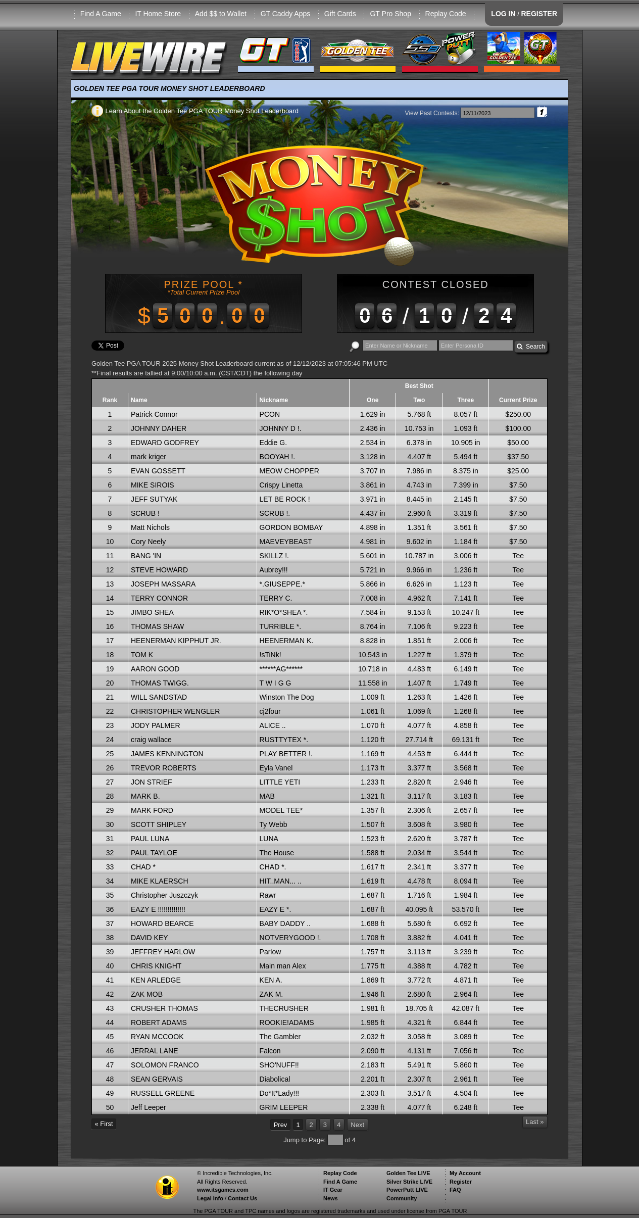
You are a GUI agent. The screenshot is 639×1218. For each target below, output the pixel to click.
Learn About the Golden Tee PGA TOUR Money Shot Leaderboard (195, 111)
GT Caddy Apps (286, 14)
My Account (465, 1173)
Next (357, 1125)
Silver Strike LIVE (409, 1182)
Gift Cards (340, 14)
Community (401, 1198)
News (330, 1198)
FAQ (455, 1190)
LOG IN (503, 14)
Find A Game (100, 14)
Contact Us (242, 1198)
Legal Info (210, 1198)
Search (531, 346)
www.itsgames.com (223, 1190)
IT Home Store (158, 14)
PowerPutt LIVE (407, 1190)
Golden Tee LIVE (408, 1173)
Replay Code (445, 14)
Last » (535, 1122)
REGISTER (539, 14)
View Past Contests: (432, 113)
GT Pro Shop (390, 14)
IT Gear (332, 1190)
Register (461, 1182)
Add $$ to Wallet (221, 14)
